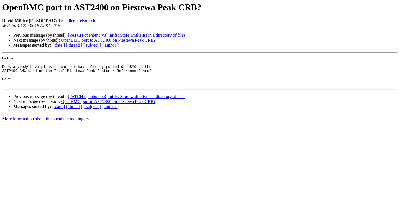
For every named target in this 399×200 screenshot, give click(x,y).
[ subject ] (92, 45)
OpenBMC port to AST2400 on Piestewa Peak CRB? (108, 40)
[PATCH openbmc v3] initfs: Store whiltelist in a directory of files (126, 35)
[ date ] (58, 45)
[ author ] (110, 45)
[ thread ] (74, 45)
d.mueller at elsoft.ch (76, 20)
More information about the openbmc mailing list (46, 124)
